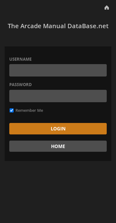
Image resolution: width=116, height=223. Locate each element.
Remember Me (26, 110)
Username (20, 59)
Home (58, 146)
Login (58, 128)
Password (20, 84)
